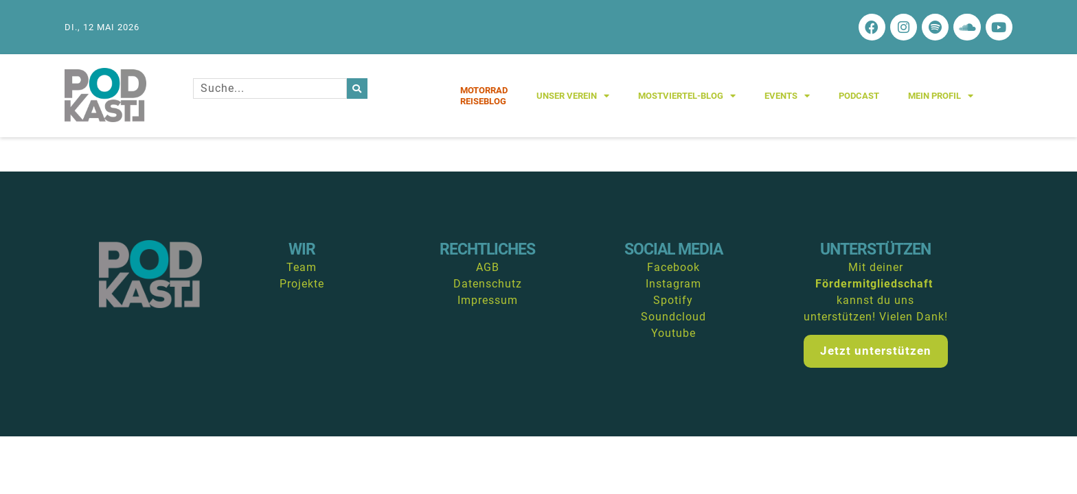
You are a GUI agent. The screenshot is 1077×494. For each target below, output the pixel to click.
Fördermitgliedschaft (874, 284)
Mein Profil (940, 96)
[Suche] (357, 89)
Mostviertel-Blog (687, 96)
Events (787, 96)
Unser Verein (572, 96)
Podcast (859, 96)
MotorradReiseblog (484, 96)
